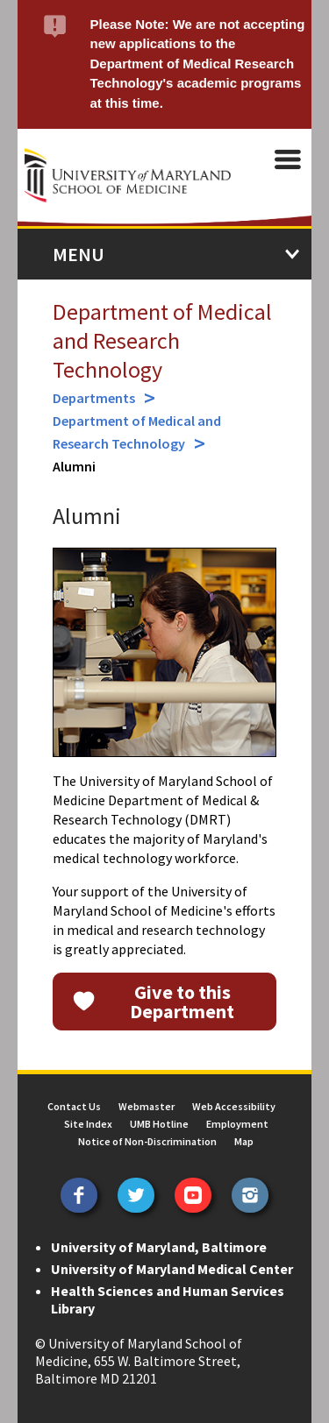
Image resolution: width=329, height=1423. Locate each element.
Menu (78, 254)
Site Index (88, 1123)
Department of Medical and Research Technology (162, 340)
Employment (237, 1123)
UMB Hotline (159, 1123)
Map (244, 1141)
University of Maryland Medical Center (172, 1269)
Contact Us (74, 1106)
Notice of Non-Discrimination (147, 1141)
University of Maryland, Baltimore (159, 1247)
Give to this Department (182, 1001)
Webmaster (146, 1106)
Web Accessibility (233, 1106)
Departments (94, 398)
